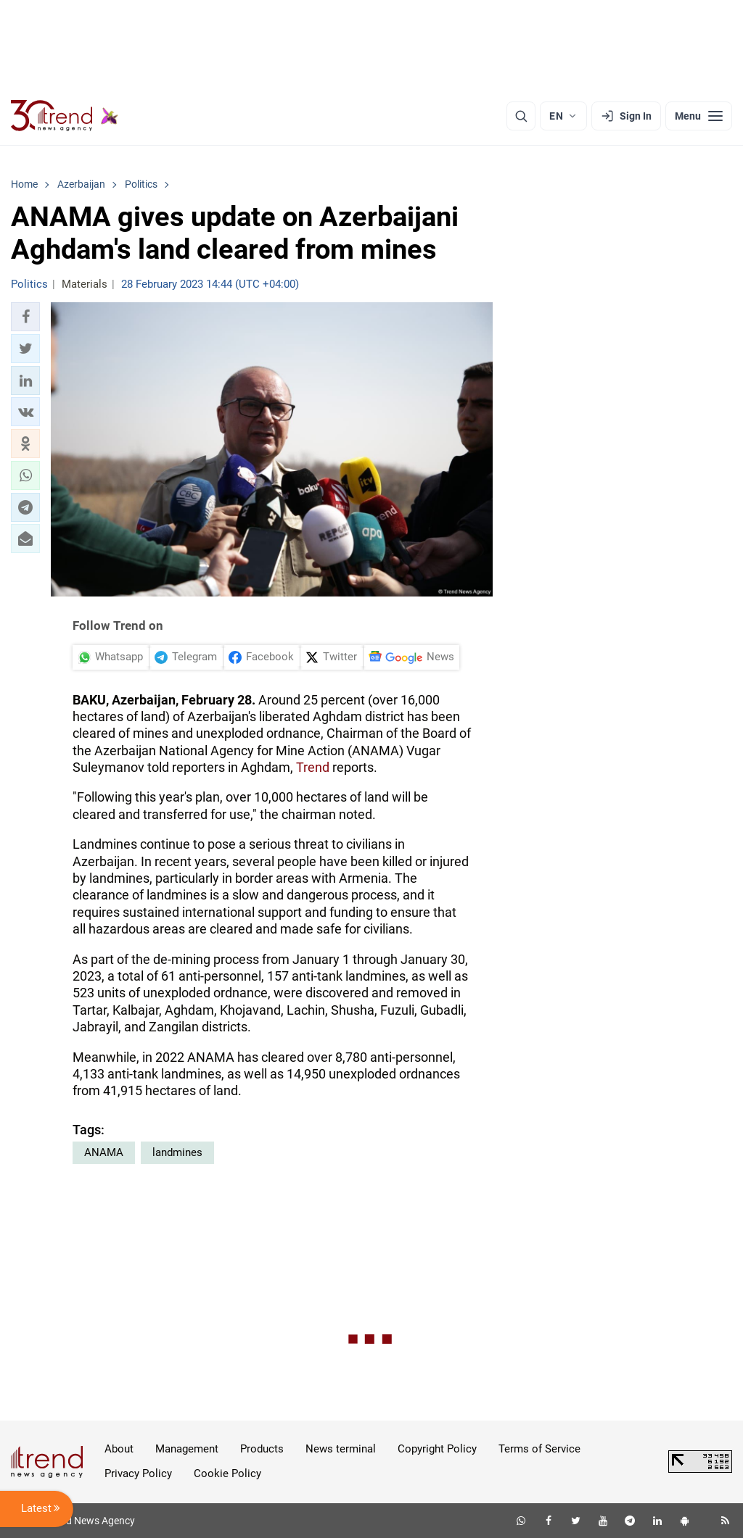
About (119, 1448)
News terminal (340, 1448)
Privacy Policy (138, 1473)
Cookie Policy (227, 1473)
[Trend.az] (64, 116)
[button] (25, 316)
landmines (177, 1152)
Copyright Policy (437, 1448)
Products (262, 1448)
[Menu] (698, 115)
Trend (312, 767)
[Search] (520, 115)
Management (186, 1448)
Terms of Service (539, 1448)
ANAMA (103, 1152)
